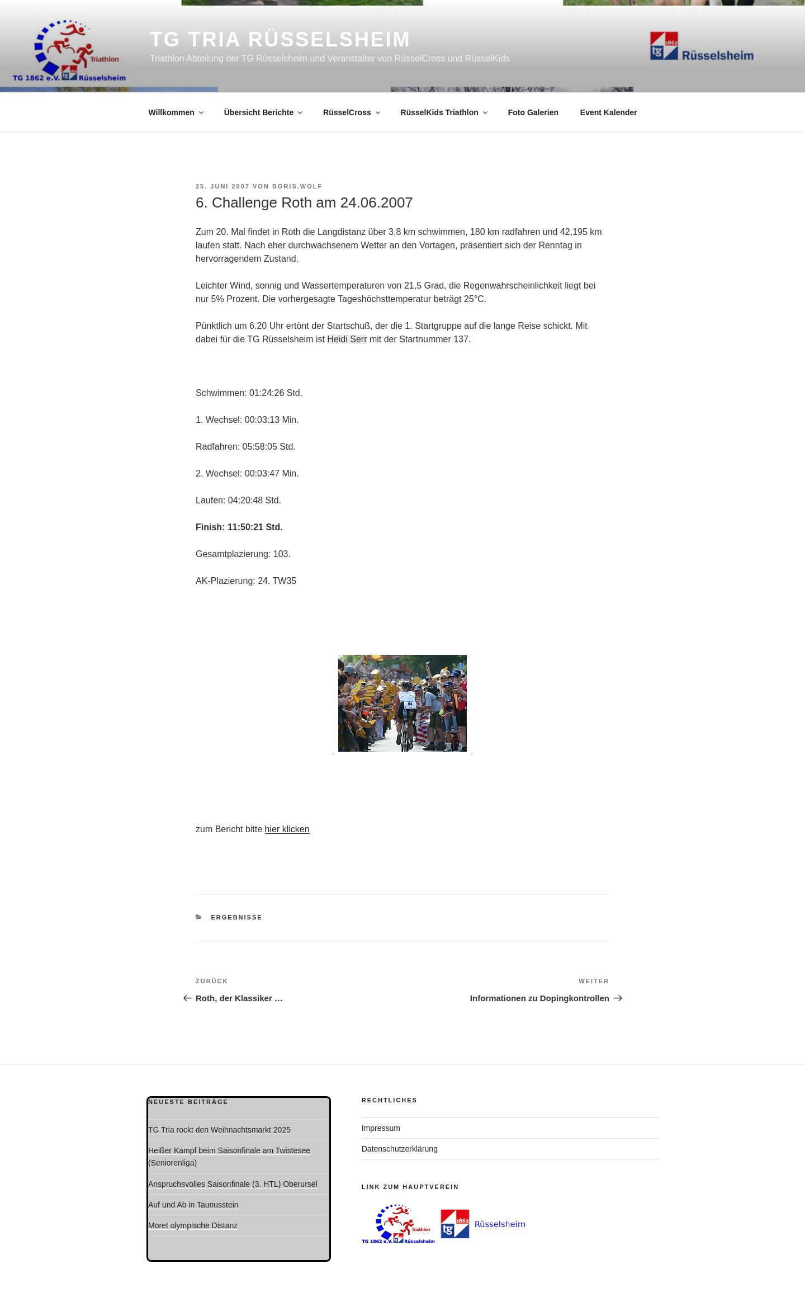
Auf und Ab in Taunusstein (193, 1204)
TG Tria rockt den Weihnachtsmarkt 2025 (219, 1129)
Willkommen (177, 112)
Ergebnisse (237, 917)
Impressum (381, 1128)
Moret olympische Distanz (193, 1225)
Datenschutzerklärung (400, 1148)
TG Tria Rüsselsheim (280, 39)
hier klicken (287, 829)
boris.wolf (297, 186)
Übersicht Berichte (264, 112)
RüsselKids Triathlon (445, 112)
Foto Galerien (533, 112)
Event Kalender (608, 112)
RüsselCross (352, 112)
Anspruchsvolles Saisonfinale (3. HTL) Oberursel (233, 1184)
